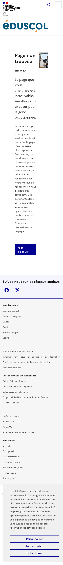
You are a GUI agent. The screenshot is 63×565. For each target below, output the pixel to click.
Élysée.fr (7, 445)
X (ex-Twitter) (17, 290)
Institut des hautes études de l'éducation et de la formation (31, 356)
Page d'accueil (23, 250)
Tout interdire (34, 546)
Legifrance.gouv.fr (11, 462)
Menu (58, 4)
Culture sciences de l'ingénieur (17, 386)
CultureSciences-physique (15, 391)
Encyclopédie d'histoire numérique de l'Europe (25, 397)
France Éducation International (18, 351)
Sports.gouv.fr (9, 478)
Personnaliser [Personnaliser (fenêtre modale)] (34, 539)
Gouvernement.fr (11, 456)
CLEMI (6, 338)
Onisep (6, 321)
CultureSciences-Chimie (14, 381)
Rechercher (49, 4)
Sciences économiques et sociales (19, 432)
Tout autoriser (34, 553)
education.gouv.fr (11, 311)
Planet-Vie (7, 427)
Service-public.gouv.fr (13, 467)
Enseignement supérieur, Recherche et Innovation (26, 362)
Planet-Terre (8, 421)
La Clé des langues (11, 416)
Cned (5, 327)
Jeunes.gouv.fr (9, 472)
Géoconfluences (11, 402)
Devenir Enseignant (12, 316)
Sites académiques (12, 367)
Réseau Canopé (10, 332)
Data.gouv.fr (9, 451)
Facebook (7, 290)
